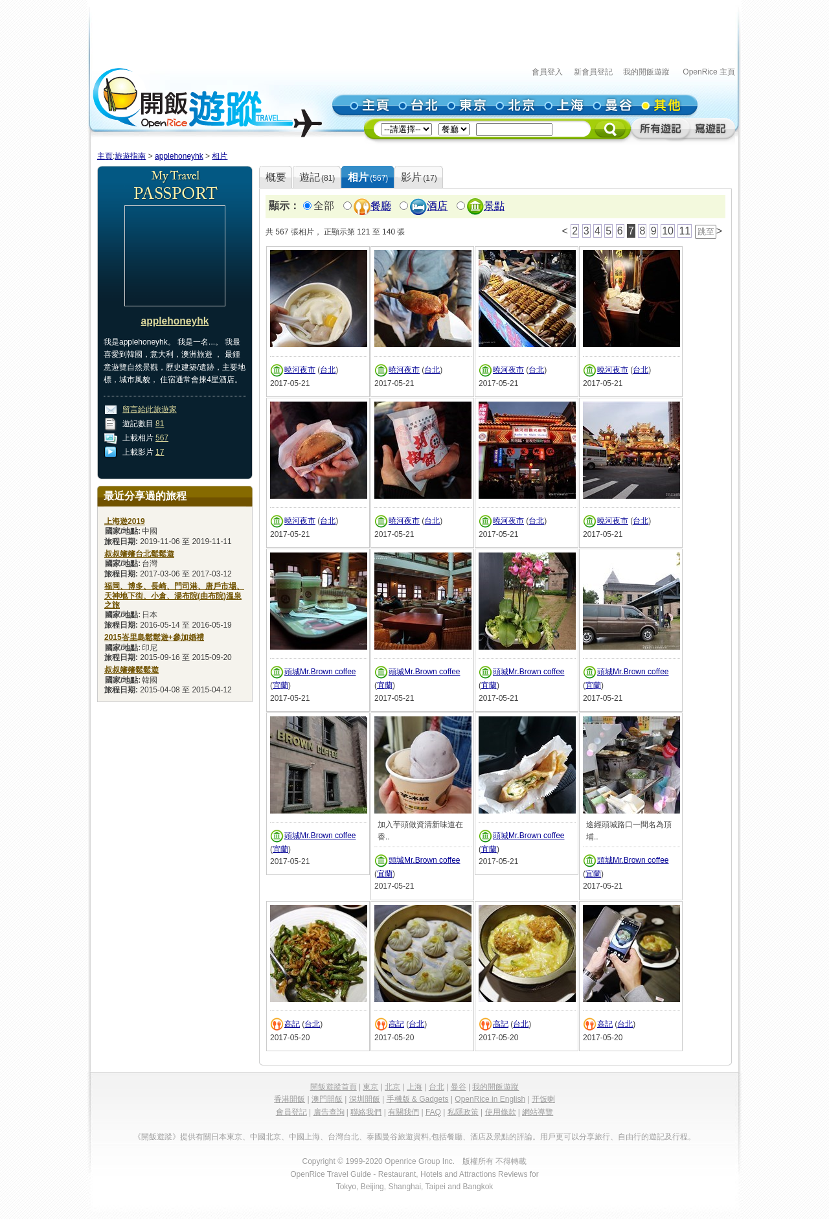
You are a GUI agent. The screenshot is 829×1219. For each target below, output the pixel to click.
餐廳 (380, 206)
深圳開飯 (364, 1099)
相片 (219, 156)
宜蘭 (280, 685)
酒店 (437, 206)
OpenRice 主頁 (709, 71)
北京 (392, 1086)
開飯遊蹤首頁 (333, 1086)
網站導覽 (537, 1112)
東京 (370, 1086)
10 (668, 230)
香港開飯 (289, 1099)
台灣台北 (343, 1136)
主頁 (105, 156)
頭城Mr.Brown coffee (320, 671)
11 (684, 230)
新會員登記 (593, 71)
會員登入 (547, 71)
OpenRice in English (490, 1099)
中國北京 (265, 1136)
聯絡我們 (365, 1112)
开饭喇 (543, 1099)
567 (161, 437)
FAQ (433, 1112)
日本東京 (226, 1136)
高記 (292, 1024)
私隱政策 (463, 1112)
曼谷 (458, 1086)
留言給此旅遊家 (149, 409)
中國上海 (304, 1136)
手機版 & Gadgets (418, 1099)
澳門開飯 (327, 1099)
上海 (414, 1086)
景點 (494, 206)
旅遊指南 (130, 156)
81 (159, 423)
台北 (327, 369)
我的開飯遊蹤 (646, 71)
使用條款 (500, 1112)
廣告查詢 (329, 1112)
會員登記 (291, 1112)
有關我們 (403, 1112)
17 (159, 452)
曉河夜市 (299, 369)
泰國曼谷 (382, 1136)
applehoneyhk (179, 156)
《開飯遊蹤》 (156, 1136)
